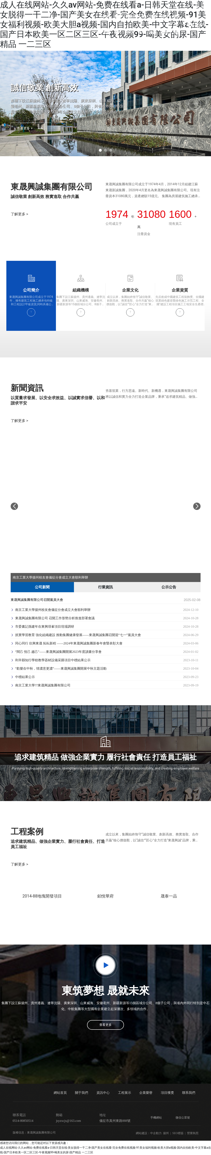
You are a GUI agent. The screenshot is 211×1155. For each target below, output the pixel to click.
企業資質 (180, 290)
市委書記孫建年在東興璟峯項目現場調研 (42, 626)
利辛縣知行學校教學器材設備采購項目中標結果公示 (51, 660)
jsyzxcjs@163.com (68, 1120)
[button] (100, 150)
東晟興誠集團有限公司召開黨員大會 (37, 599)
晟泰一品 (169, 896)
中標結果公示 (23, 677)
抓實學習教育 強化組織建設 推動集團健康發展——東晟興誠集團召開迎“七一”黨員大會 (76, 635)
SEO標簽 (177, 1133)
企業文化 (130, 290)
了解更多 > (19, 214)
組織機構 (81, 290)
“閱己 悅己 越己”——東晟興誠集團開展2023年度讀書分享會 (56, 651)
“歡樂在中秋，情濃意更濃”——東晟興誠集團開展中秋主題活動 (59, 668)
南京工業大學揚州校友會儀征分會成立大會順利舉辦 (50, 577)
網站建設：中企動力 (149, 1133)
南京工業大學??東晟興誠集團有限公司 (40, 685)
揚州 (166, 1133)
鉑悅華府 (105, 896)
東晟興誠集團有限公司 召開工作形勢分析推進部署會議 (53, 618)
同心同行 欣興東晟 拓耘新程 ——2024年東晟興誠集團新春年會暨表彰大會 (67, 643)
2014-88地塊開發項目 (42, 896)
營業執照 (193, 1133)
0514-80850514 (200, 24)
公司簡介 (31, 290)
